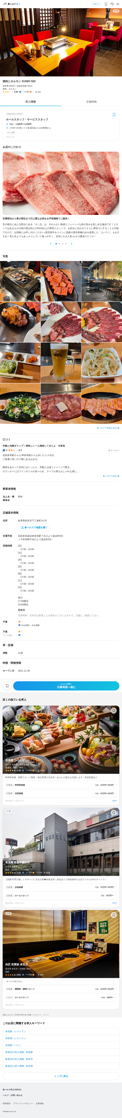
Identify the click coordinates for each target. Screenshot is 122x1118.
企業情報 (40, 1103)
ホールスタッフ (22, 896)
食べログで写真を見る (107, 428)
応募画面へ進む (66, 686)
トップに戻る (61, 1076)
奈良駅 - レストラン (15, 1031)
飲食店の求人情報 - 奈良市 (19, 1059)
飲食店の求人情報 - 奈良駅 (19, 1052)
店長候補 (19, 793)
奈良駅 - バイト (13, 1045)
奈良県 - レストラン (15, 1038)
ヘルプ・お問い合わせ (12, 1095)
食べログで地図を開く (36, 527)
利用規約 (7, 1103)
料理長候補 (20, 785)
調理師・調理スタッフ (25, 989)
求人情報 (30, 101)
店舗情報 (91, 101)
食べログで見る (110, 476)
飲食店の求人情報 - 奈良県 (19, 1066)
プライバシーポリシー (23, 1103)
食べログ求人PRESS (12, 1090)
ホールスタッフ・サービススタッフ (27, 119)
